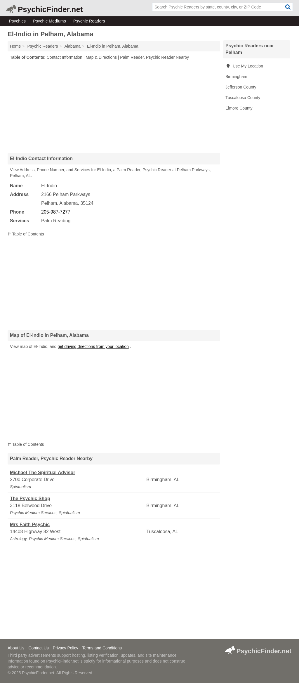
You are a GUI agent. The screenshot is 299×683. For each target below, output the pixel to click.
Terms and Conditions (102, 648)
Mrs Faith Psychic (30, 524)
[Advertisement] (114, 106)
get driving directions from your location (93, 346)
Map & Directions (101, 57)
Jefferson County (240, 87)
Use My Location (244, 66)
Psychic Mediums (49, 21)
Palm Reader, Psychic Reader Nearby (154, 57)
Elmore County (239, 108)
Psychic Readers (89, 21)
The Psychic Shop (30, 498)
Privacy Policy (65, 648)
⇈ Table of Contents (26, 234)
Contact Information (64, 57)
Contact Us (38, 648)
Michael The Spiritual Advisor (42, 472)
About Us (16, 648)
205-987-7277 (55, 211)
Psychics (17, 21)
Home (15, 46)
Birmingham (236, 76)
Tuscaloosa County (242, 97)
